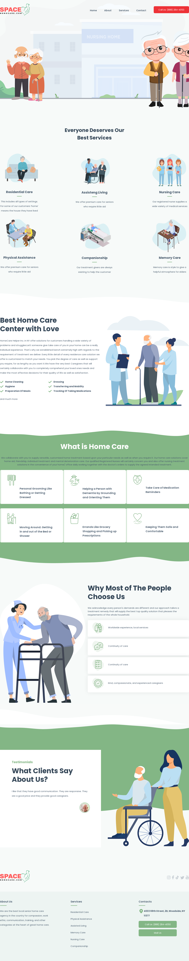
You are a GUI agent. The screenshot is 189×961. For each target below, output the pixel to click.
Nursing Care (78, 939)
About (107, 10)
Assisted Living (78, 925)
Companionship (79, 946)
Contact (141, 10)
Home (93, 10)
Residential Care (80, 912)
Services (124, 10)
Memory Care (78, 932)
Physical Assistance (81, 918)
